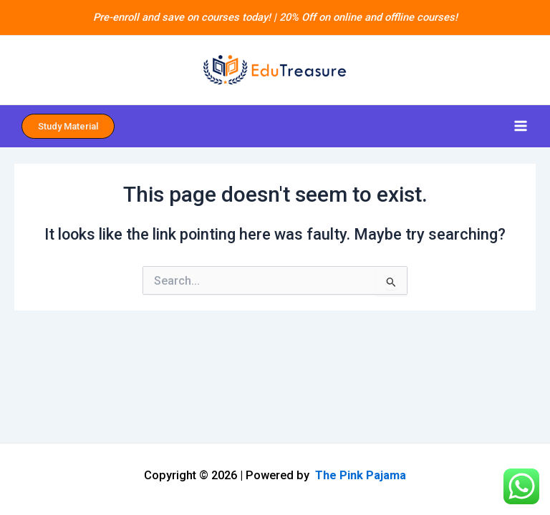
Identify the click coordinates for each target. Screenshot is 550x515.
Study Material (68, 126)
